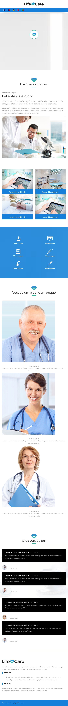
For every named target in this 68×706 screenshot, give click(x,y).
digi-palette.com (18, 703)
